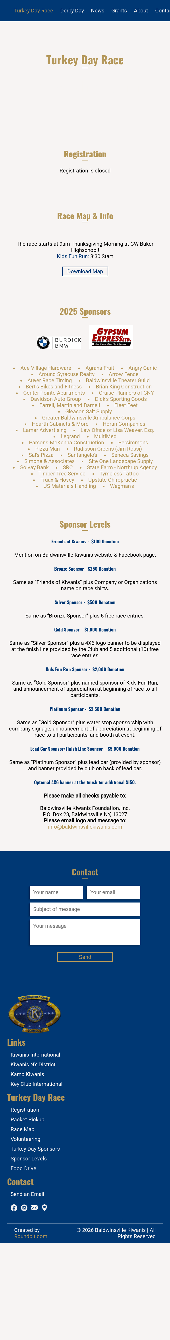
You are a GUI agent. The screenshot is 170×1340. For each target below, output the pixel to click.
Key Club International (36, 1181)
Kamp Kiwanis (27, 1171)
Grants (119, 10)
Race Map (22, 1226)
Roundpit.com (30, 1333)
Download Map (85, 368)
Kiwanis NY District (33, 1161)
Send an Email (27, 1291)
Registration (25, 1207)
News (97, 10)
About (141, 10)
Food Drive (23, 1265)
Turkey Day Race (33, 10)
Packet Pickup (27, 1216)
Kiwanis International (35, 1152)
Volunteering (25, 1236)
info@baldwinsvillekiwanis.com (85, 924)
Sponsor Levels (29, 1256)
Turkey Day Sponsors (35, 1246)
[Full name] (56, 989)
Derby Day (72, 10)
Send (85, 1054)
